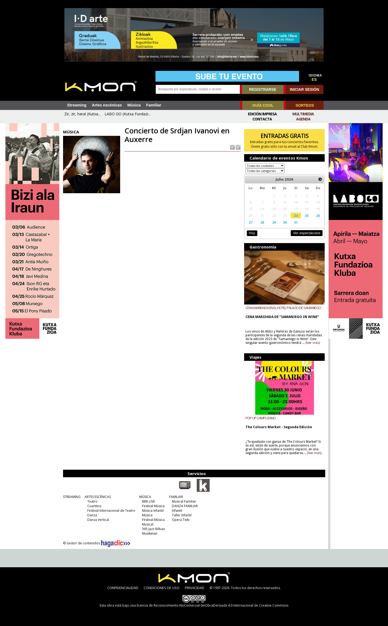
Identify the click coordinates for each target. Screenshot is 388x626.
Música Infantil (153, 510)
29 (274, 222)
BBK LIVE (148, 501)
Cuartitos (94, 506)
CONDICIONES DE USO (161, 587)
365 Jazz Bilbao (153, 529)
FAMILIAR (176, 496)
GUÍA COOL (263, 105)
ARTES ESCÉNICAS (98, 496)
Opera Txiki (180, 519)
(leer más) (312, 343)
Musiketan (149, 533)
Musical (147, 524)
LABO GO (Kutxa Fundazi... (128, 113)
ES (314, 79)
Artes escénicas (107, 105)
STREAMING (72, 496)
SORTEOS (305, 105)
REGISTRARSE (262, 89)
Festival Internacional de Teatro (111, 510)
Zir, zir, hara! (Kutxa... (82, 113)
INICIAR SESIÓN (304, 89)
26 (318, 215)
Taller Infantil (182, 515)
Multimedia (303, 113)
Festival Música (153, 506)
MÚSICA (145, 496)
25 (307, 215)
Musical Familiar (184, 501)
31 (296, 222)
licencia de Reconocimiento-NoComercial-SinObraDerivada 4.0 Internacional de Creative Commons (212, 605)
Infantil (177, 510)
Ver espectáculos (306, 233)
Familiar (153, 105)
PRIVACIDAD (194, 587)
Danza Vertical (98, 519)
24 (296, 215)
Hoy (252, 233)
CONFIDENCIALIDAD (122, 587)
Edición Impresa (262, 113)
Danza (92, 515)
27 (250, 222)
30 (285, 222)
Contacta (262, 119)
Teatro (92, 501)
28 (262, 222)
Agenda (303, 119)
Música (134, 105)
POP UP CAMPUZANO (260, 418)
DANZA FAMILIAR (185, 506)
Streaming (76, 105)
